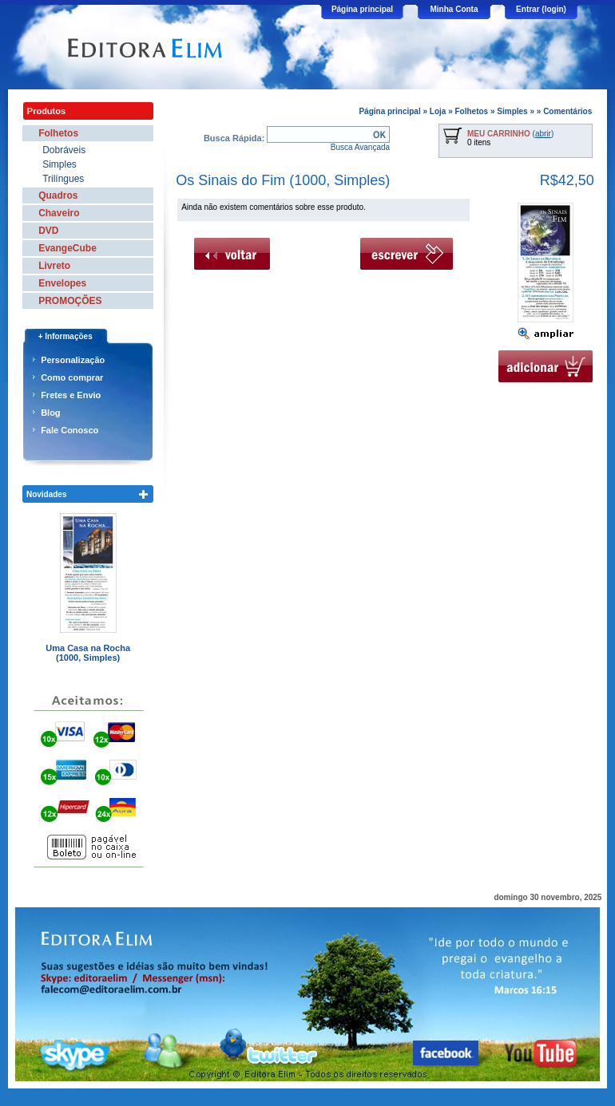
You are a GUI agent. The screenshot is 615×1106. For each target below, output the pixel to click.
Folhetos (472, 111)
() (510, 133)
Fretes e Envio (71, 395)
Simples (512, 111)
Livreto (54, 265)
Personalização (73, 360)
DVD (48, 230)
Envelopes (62, 283)
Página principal (362, 9)
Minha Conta (454, 9)
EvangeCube (67, 248)
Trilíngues (63, 178)
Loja (438, 111)
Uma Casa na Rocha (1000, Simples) (88, 652)
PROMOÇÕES (69, 300)
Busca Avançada (360, 147)
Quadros (57, 195)
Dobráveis (63, 150)
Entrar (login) (541, 9)
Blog (50, 412)
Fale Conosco (69, 430)
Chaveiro (58, 213)
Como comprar (72, 377)
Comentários (567, 111)
